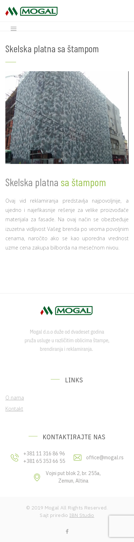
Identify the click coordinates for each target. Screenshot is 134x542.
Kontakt (14, 408)
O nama (14, 397)
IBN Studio (81, 515)
